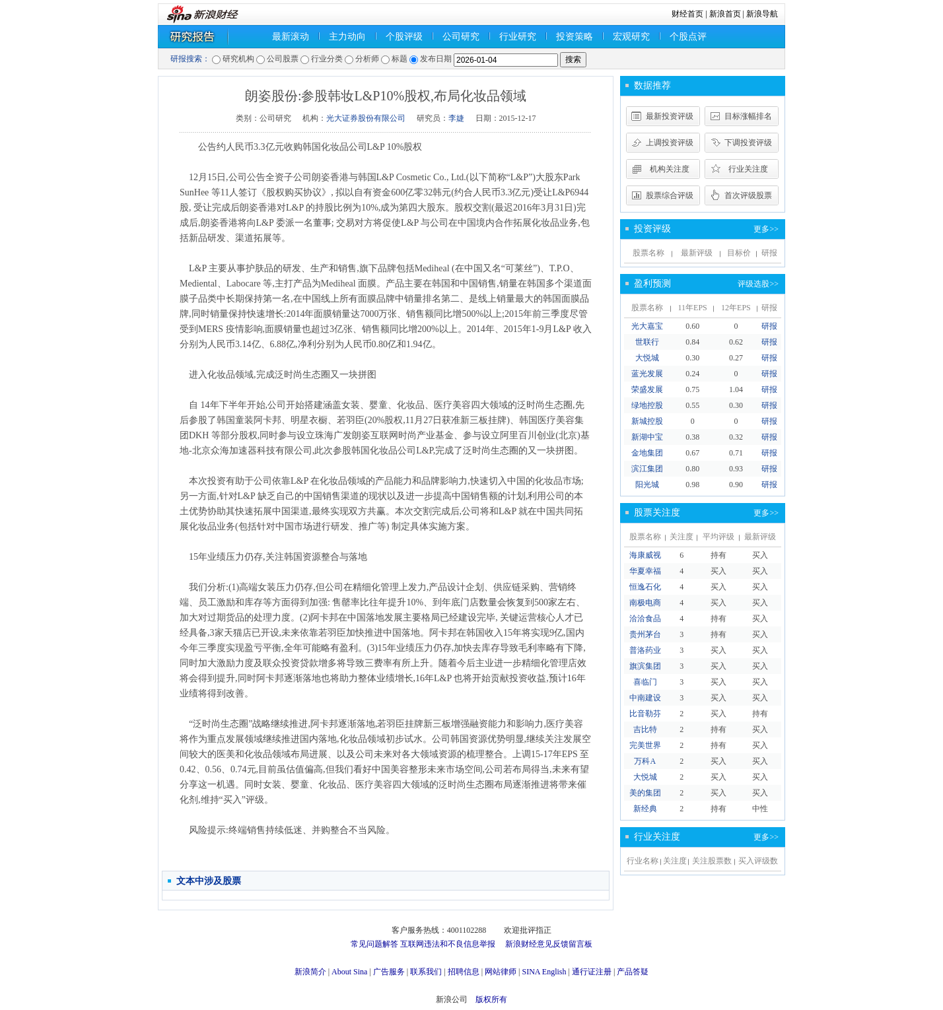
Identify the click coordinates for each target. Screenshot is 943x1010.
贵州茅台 (645, 634)
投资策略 (574, 37)
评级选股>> (758, 283)
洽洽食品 (645, 618)
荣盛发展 (647, 389)
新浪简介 (310, 971)
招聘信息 (463, 971)
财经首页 (687, 13)
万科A (645, 761)
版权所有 (491, 999)
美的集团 (645, 792)
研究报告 (211, 36)
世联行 (647, 342)
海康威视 (645, 555)
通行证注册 (591, 971)
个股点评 (688, 37)
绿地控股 (647, 405)
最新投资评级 (669, 116)
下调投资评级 (748, 142)
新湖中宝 (647, 437)
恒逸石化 (645, 586)
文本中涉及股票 (208, 881)
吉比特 (645, 729)
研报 (769, 326)
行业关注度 (748, 169)
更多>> (766, 229)
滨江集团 (647, 468)
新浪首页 (725, 13)
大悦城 (647, 357)
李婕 (456, 118)
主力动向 (347, 37)
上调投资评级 (669, 142)
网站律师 (500, 971)
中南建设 (645, 697)
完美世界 (645, 745)
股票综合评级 (669, 195)
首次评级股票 (748, 195)
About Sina (349, 971)
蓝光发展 (647, 373)
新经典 (645, 808)
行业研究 (517, 37)
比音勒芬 (645, 713)
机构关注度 (669, 169)
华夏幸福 (645, 571)
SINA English (544, 971)
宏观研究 (631, 37)
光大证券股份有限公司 (365, 118)
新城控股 (647, 421)
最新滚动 (290, 37)
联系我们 (426, 971)
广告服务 (389, 971)
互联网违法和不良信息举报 (447, 944)
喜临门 (645, 682)
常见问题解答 (374, 944)
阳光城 (647, 484)
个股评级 (404, 37)
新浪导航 (762, 13)
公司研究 (460, 37)
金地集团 (647, 452)
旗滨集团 (645, 666)
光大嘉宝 (647, 326)
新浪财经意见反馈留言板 (548, 944)
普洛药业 (645, 650)
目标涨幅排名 (748, 116)
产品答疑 (632, 971)
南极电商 (645, 602)
